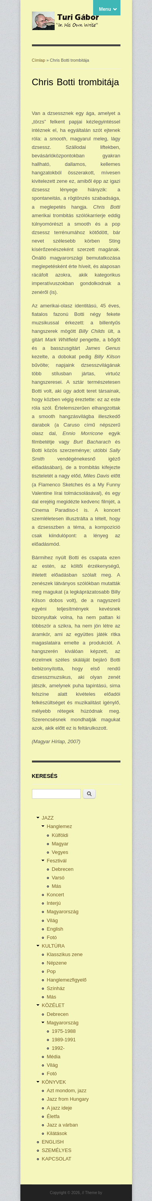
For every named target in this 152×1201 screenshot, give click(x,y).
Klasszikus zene (65, 954)
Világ (52, 920)
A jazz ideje (59, 1108)
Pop (51, 971)
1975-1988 (64, 1031)
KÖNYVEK (54, 1082)
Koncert (55, 894)
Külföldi (60, 835)
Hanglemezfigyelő (67, 980)
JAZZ (48, 818)
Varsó (58, 878)
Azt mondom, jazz (67, 1090)
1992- (58, 1048)
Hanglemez (59, 826)
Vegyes (60, 852)
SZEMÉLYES (57, 1150)
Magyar (60, 844)
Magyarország (63, 911)
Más (57, 886)
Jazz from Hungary (68, 1099)
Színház (56, 988)
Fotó (52, 937)
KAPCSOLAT (57, 1159)
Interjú (54, 903)
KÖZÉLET (53, 1005)
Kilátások (57, 1133)
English (55, 929)
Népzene (57, 963)
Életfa (53, 1116)
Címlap (38, 60)
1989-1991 (64, 1039)
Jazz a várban (62, 1125)
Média (53, 1056)
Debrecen (62, 869)
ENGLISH (53, 1142)
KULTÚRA (53, 946)
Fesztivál (57, 861)
